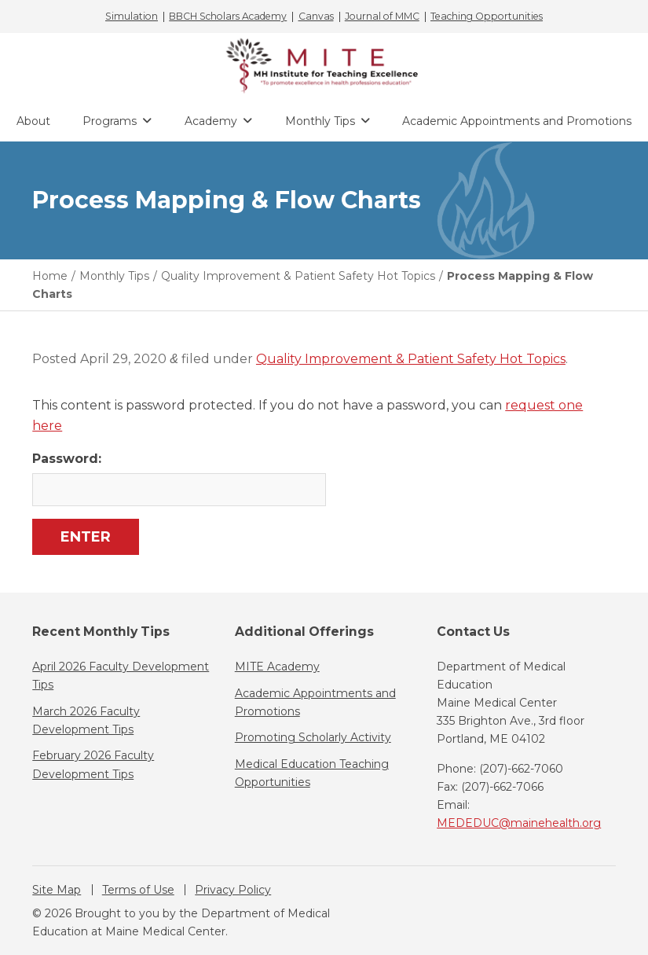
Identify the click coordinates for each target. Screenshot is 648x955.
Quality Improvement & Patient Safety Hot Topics (411, 358)
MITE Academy (277, 666)
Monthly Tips (320, 121)
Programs (109, 121)
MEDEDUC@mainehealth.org (519, 823)
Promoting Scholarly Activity (313, 737)
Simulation (131, 16)
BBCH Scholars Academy (228, 16)
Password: (178, 478)
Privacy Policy (233, 889)
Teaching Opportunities (486, 16)
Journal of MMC (382, 16)
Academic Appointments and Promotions (517, 121)
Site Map (56, 889)
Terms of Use (138, 889)
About (33, 121)
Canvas (316, 16)
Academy (211, 121)
